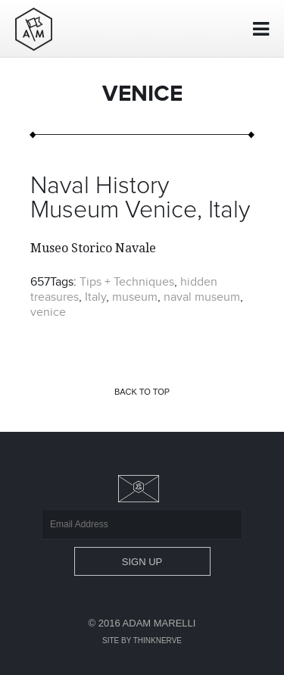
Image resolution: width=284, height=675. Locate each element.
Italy (95, 297)
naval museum (202, 297)
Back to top (142, 391)
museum (135, 297)
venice (48, 312)
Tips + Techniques (127, 281)
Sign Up (142, 561)
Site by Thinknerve (142, 640)
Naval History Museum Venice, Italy (140, 198)
